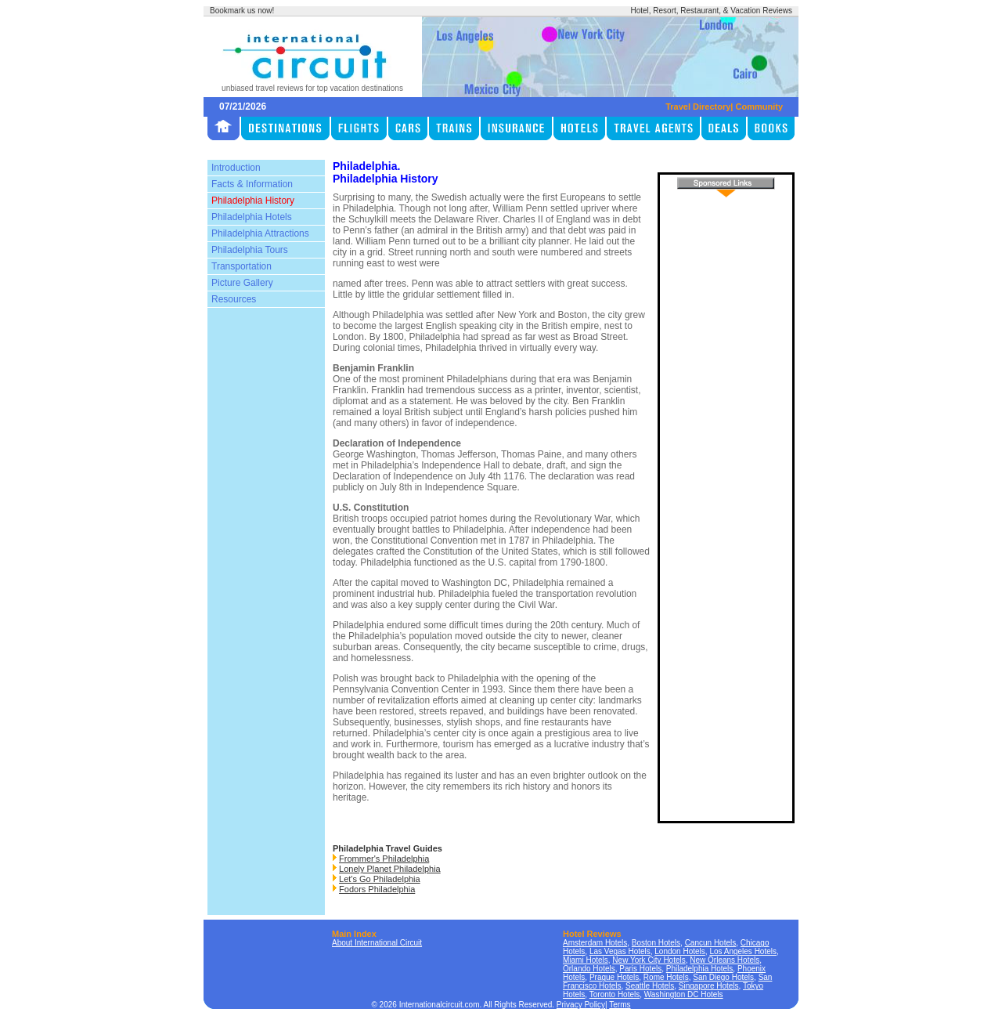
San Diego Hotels (723, 977)
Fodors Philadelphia (377, 889)
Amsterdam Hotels (595, 942)
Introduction (236, 167)
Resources (233, 299)
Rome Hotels (666, 977)
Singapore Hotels (709, 986)
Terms (619, 1004)
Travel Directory (697, 106)
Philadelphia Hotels (251, 217)
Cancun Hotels (711, 942)
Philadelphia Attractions (260, 233)
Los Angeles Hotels (743, 951)
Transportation (241, 266)
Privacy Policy (581, 1004)
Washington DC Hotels (683, 994)
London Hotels (679, 951)
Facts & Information (252, 184)
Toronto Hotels (614, 994)
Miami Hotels (585, 960)
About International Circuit (377, 942)
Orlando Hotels (589, 968)
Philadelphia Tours (249, 249)
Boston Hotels (656, 942)
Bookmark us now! (242, 10)
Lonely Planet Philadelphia (390, 868)
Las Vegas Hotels (620, 951)
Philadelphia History (252, 200)
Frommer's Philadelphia (384, 858)
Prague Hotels (614, 977)
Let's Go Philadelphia (379, 879)
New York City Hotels (648, 960)
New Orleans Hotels (724, 960)
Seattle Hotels (649, 986)
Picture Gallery (242, 282)
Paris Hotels (640, 968)
